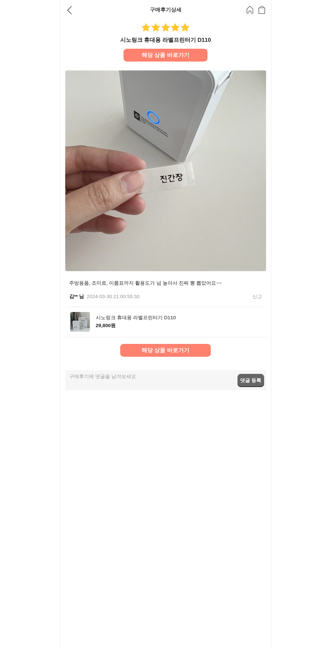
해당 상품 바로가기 (165, 55)
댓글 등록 (250, 380)
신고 (257, 296)
